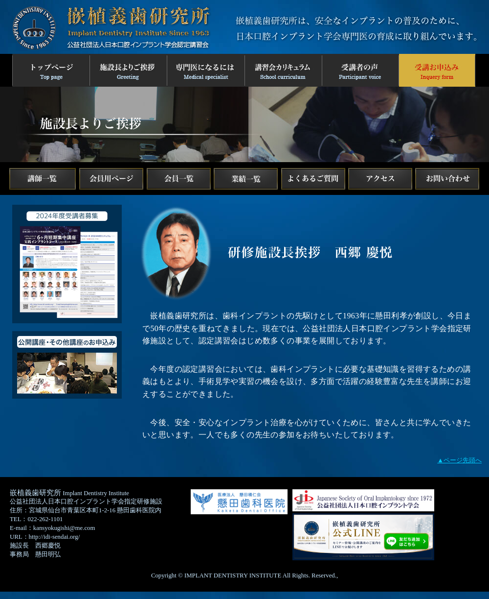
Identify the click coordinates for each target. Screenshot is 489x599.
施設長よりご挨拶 (129, 70)
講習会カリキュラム (284, 70)
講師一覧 (42, 179)
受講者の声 (361, 70)
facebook (111, 179)
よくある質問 (313, 179)
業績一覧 (246, 179)
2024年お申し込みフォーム (438, 70)
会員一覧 (178, 179)
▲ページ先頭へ (459, 460)
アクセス (380, 179)
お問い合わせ (447, 179)
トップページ (51, 70)
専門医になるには (206, 70)
